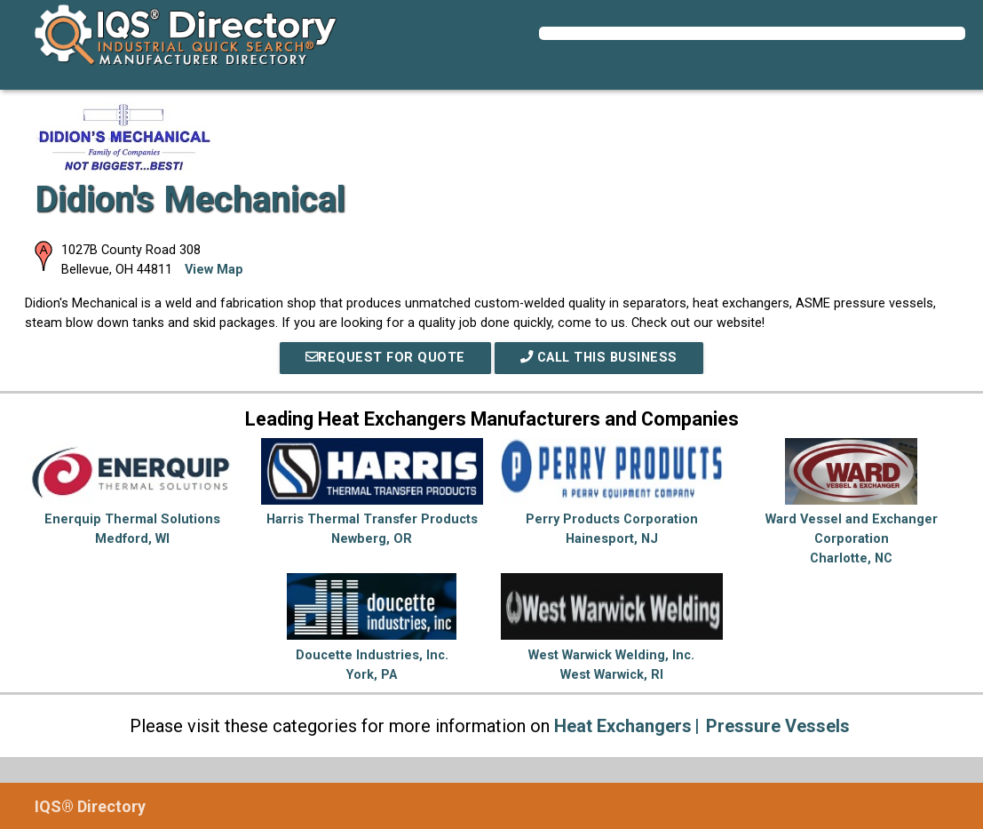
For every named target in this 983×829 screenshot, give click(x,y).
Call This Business (599, 357)
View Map (214, 269)
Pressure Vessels (778, 726)
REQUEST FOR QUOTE (385, 357)
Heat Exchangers (623, 726)
